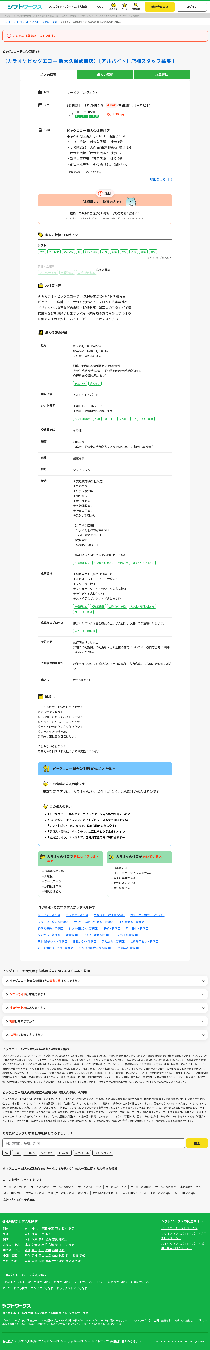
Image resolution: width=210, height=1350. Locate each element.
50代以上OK (82, 1152)
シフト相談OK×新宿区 (83, 928)
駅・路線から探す (39, 1282)
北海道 (29, 1245)
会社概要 (8, 1341)
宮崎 (62, 1261)
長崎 (41, 1261)
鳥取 (27, 1255)
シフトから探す (83, 1282)
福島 (71, 1245)
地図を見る (158, 179)
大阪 (27, 1239)
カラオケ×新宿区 (77, 915)
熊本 (48, 1261)
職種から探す (62, 1282)
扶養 (16, 1152)
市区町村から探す (13, 1282)
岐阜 (48, 1234)
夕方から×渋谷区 (160, 1193)
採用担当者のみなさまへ (125, 1341)
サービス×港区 (40, 1187)
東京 (27, 1228)
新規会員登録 (159, 7)
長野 (62, 1250)
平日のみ (30, 1152)
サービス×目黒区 (165, 1187)
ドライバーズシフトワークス (179, 1228)
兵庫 (34, 1239)
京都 (41, 1239)
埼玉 (44, 1228)
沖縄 (78, 1261)
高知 (82, 1255)
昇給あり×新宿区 (113, 941)
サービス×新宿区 (49, 915)
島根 (34, 1255)
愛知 (27, 1234)
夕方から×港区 (35, 1193)
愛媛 (75, 1255)
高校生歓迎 (47, 1152)
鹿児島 (70, 1261)
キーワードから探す (15, 1288)
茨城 (58, 1228)
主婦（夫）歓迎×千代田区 (19, 1199)
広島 (48, 1255)
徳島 (62, 1255)
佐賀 (34, 1261)
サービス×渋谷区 (63, 1187)
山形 (64, 1245)
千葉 (51, 1228)
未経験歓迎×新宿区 (131, 922)
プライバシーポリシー (52, 1341)
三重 (41, 1234)
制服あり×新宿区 (129, 948)
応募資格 (161, 74)
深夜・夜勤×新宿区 (98, 935)
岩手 (44, 1245)
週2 (6, 1152)
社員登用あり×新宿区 (144, 941)
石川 (41, 1250)
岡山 (41, 1255)
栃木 (64, 1228)
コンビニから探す (42, 1288)
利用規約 (31, 1341)
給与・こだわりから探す (112, 1282)
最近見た (113, 8)
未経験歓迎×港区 (190, 1187)
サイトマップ (100, 1341)
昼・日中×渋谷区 (185, 1193)
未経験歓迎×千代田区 (105, 1193)
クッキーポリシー (79, 1341)
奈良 (55, 1239)
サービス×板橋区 (140, 1187)
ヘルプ (100, 6)
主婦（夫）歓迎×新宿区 (109, 915)
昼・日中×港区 (12, 1193)
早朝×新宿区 (111, 928)
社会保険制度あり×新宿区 (96, 948)
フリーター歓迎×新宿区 (53, 922)
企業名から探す (140, 1282)
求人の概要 (48, 74)
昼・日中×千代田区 (134, 1193)
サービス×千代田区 (15, 1187)
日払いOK (64, 1152)
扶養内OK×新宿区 (128, 935)
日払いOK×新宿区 (84, 941)
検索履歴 (136, 8)
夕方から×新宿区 (49, 935)
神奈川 (36, 1228)
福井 (48, 1250)
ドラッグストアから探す (72, 1288)
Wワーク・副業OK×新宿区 (147, 915)
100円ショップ (103, 1152)
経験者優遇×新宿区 (50, 928)
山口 (55, 1255)
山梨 (55, 1250)
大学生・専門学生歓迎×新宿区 (94, 922)
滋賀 (48, 1239)
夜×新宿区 (73, 935)
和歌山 (63, 1239)
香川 (68, 1255)
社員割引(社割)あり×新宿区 (55, 948)
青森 (37, 1245)
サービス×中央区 (116, 1187)
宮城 (51, 1245)
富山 (34, 1250)
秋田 (58, 1245)
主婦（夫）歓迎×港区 (61, 1193)
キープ (125, 8)
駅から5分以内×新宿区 (52, 941)
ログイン (191, 7)
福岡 (27, 1261)
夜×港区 (83, 1193)
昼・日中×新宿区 (137, 928)
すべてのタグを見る (158, 257)
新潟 (27, 1250)
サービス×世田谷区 (89, 1187)
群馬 (71, 1228)
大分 (55, 1261)
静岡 (34, 1234)
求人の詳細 (105, 74)
